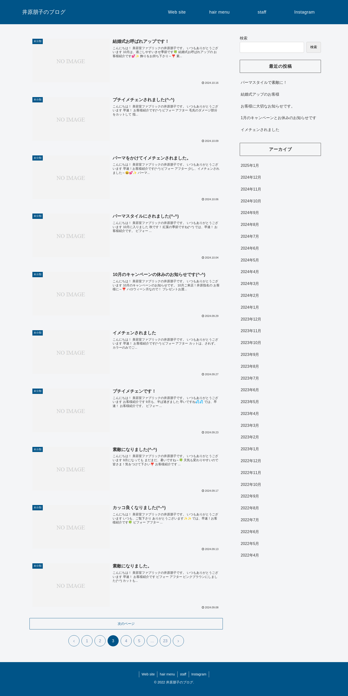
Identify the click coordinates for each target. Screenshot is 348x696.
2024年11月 (251, 189)
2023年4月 (250, 414)
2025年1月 (250, 165)
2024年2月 (250, 295)
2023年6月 (250, 390)
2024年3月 (250, 284)
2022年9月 (250, 496)
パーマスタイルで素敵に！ (264, 82)
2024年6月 (250, 248)
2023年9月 (250, 354)
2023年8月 (250, 366)
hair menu (167, 674)
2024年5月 (250, 260)
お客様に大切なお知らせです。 (268, 106)
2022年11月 (251, 473)
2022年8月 (250, 508)
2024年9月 (250, 213)
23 (165, 641)
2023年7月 (250, 378)
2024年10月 (251, 201)
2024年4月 (250, 272)
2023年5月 (250, 402)
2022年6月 (250, 532)
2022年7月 (250, 520)
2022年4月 (250, 555)
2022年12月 (251, 461)
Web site (148, 674)
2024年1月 (250, 307)
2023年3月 (250, 425)
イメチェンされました (260, 130)
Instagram (198, 674)
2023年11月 (251, 331)
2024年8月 (250, 224)
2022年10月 (251, 484)
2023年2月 (250, 437)
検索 (243, 38)
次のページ (126, 624)
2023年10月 (251, 343)
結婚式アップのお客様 (260, 94)
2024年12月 (251, 177)
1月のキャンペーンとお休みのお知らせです (278, 118)
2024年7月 (250, 236)
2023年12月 (251, 319)
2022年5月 (250, 544)
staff (183, 674)
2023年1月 (250, 449)
